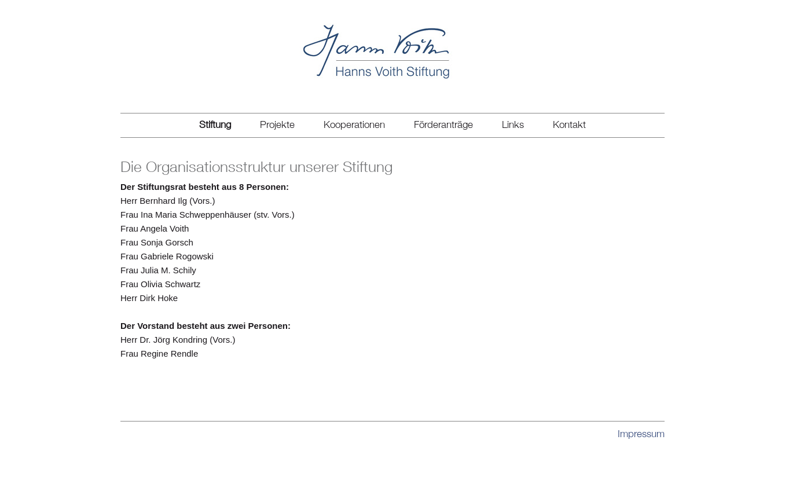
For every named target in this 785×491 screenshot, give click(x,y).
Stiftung (215, 124)
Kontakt (569, 124)
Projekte (277, 124)
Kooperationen (354, 124)
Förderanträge (443, 124)
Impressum (641, 434)
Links (513, 124)
